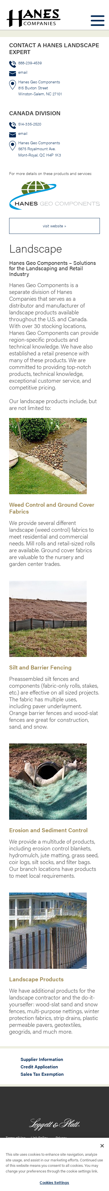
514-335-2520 (29, 124)
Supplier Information (42, 1059)
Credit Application (39, 1066)
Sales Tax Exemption (42, 1074)
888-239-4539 (30, 62)
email (22, 72)
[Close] (102, 1148)
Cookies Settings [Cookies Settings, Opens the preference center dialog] (54, 1184)
